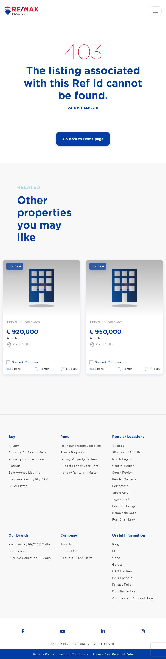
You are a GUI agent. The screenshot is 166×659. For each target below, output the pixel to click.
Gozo (116, 557)
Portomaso (120, 486)
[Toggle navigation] (156, 10)
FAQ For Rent (122, 571)
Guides (117, 564)
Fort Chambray (123, 519)
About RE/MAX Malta (76, 557)
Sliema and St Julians (128, 452)
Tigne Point (120, 499)
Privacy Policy (122, 584)
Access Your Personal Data (132, 598)
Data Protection (124, 591)
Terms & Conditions (73, 654)
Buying (13, 445)
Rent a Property (72, 452)
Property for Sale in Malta (27, 452)
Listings (14, 466)
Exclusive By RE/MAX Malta (29, 544)
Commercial (17, 551)
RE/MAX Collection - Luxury (29, 557)
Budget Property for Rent (79, 466)
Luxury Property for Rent (79, 459)
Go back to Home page (83, 139)
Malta (116, 551)
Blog (115, 544)
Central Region (123, 466)
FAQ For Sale (122, 578)
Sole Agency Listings (24, 472)
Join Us (66, 544)
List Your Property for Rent (80, 445)
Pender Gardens (124, 479)
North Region (122, 459)
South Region (122, 472)
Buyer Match (17, 486)
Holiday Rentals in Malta (78, 472)
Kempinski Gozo (124, 512)
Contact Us (68, 551)
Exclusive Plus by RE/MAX (28, 479)
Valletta (118, 445)
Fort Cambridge (124, 506)
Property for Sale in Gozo (27, 459)
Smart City (120, 492)
